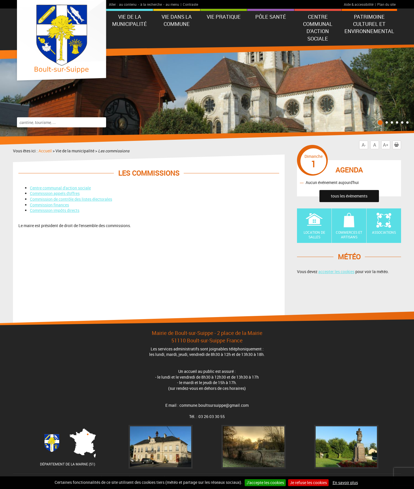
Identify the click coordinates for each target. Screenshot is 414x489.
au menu (172, 4)
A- (364, 145)
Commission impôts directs (54, 210)
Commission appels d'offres (55, 193)
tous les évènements (349, 196)
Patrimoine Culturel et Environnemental (369, 23)
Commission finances (49, 205)
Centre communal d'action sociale (317, 27)
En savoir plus (345, 482)
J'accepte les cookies (265, 482)
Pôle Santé (270, 16)
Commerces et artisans (349, 234)
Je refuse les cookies (308, 482)
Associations (384, 232)
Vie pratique (224, 16)
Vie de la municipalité (129, 20)
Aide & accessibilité (358, 4)
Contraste (190, 4)
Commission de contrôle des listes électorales (71, 199)
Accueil (45, 151)
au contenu (128, 4)
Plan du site (386, 4)
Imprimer (397, 145)
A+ (385, 145)
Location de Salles (314, 234)
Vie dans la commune (177, 20)
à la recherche (151, 4)
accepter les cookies (336, 271)
